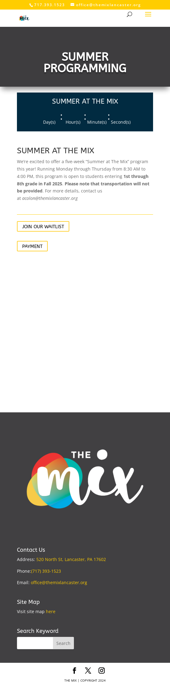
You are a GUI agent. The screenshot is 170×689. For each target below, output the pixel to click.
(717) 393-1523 (46, 571)
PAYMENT (32, 246)
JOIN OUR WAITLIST (43, 226)
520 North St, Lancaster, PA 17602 (71, 559)
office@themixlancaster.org (59, 582)
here (50, 611)
